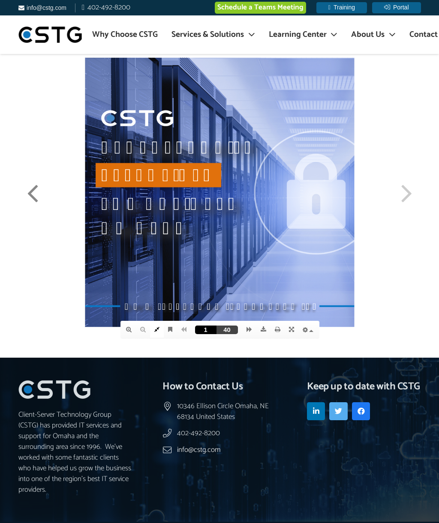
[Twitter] (338, 411)
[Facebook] (361, 411)
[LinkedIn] (316, 411)
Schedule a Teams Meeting (260, 7)
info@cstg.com (199, 450)
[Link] (50, 35)
